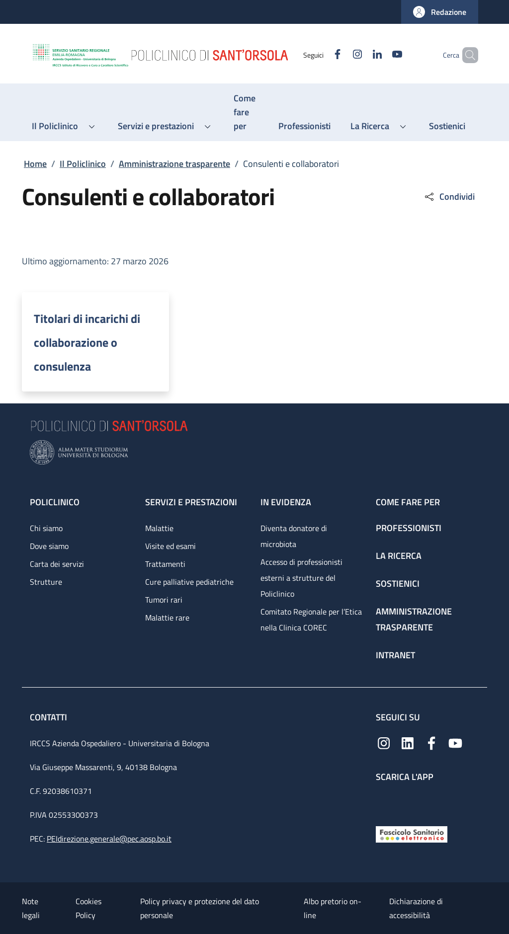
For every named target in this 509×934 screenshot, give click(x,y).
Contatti (49, 717)
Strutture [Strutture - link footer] (46, 582)
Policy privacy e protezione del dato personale (199, 908)
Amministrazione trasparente (174, 163)
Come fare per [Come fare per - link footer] (408, 502)
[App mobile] (384, 801)
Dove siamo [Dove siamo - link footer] (49, 546)
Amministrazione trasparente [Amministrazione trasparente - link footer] (414, 619)
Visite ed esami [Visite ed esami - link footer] (170, 546)
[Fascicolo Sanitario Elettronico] (411, 833)
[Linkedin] (360, 55)
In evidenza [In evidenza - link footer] (285, 502)
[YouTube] (380, 55)
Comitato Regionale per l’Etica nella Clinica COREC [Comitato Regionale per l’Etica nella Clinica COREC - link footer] (311, 619)
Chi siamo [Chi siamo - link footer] (46, 528)
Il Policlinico (83, 163)
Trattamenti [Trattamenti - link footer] (165, 564)
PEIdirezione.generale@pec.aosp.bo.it (109, 839)
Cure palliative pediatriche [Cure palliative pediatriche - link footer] (189, 582)
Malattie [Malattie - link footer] (159, 528)
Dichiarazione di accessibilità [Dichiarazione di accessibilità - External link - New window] (416, 908)
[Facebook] (321, 55)
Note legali (31, 908)
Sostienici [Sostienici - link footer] (398, 583)
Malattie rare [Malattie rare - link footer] (167, 617)
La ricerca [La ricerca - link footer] (399, 555)
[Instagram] (340, 55)
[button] (439, 12)
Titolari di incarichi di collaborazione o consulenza (87, 342)
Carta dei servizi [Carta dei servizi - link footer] (57, 564)
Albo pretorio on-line (332, 908)
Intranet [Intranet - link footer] (395, 655)
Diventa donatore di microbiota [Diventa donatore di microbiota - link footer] (293, 536)
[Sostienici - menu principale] (447, 126)
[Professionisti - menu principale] (304, 126)
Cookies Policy (88, 908)
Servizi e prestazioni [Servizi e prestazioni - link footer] (191, 502)
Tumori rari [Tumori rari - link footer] (163, 600)
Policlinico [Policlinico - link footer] (55, 502)
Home (35, 163)
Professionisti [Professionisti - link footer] (408, 528)
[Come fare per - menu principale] (246, 112)
